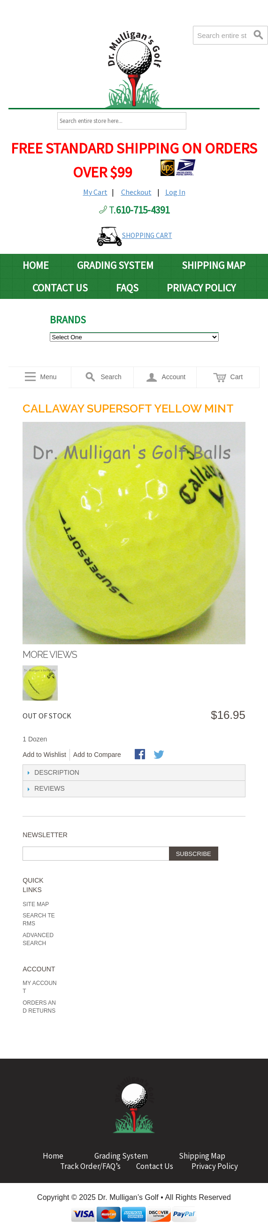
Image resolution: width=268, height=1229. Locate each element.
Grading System (115, 265)
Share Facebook (141, 755)
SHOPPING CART (147, 235)
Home (36, 265)
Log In (175, 192)
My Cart (95, 192)
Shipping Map (213, 265)
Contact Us (60, 287)
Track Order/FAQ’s (90, 1166)
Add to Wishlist (44, 754)
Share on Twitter (159, 755)
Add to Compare (97, 754)
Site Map (36, 904)
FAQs (127, 287)
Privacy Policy (201, 287)
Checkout (136, 192)
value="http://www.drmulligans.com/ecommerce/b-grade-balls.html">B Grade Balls (134, 337)
